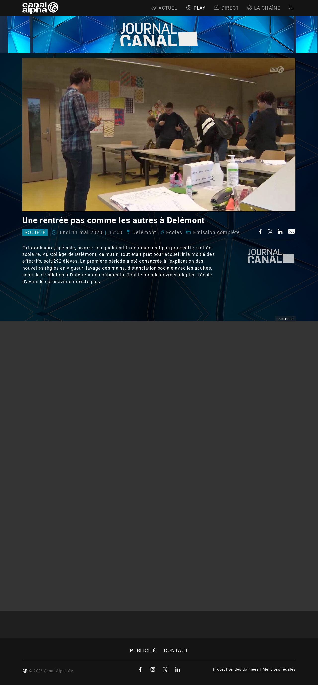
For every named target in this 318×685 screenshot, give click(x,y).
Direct (226, 8)
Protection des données (236, 669)
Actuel (164, 8)
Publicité (143, 650)
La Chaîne (263, 8)
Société (35, 232)
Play (195, 8)
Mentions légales (279, 669)
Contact (176, 650)
